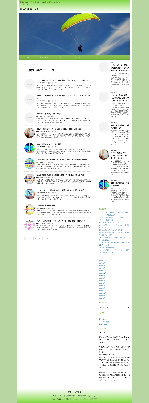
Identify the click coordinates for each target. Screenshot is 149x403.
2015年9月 (102, 295)
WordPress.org (103, 324)
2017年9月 (102, 263)
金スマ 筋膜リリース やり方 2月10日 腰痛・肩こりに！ (59, 129)
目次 (61, 57)
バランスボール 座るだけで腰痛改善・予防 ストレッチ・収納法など (63, 80)
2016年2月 (102, 285)
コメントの (104, 321)
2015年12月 (102, 290)
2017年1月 (102, 268)
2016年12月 (102, 270)
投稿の (102, 319)
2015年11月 (102, 293)
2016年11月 (102, 273)
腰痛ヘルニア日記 (29, 9)
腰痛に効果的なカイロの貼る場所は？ (50, 144)
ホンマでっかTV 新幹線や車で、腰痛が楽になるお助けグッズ (60, 190)
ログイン (101, 316)
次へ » (45, 238)
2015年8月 (102, 298)
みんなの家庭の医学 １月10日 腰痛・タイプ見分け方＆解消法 (60, 175)
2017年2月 (102, 265)
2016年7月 (102, 280)
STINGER (94, 399)
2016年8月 (102, 278)
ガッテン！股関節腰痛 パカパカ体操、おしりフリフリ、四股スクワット (120, 98)
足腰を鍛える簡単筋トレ (45, 205)
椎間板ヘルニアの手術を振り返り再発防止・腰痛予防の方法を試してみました (74, 396)
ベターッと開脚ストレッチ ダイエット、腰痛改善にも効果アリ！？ (62, 221)
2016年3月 (102, 283)
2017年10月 (102, 260)
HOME (28, 57)
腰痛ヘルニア (44, 57)
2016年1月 (102, 288)
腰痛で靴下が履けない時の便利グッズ (50, 114)
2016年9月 (102, 275)
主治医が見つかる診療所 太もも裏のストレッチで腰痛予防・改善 (61, 160)
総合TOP (78, 57)
